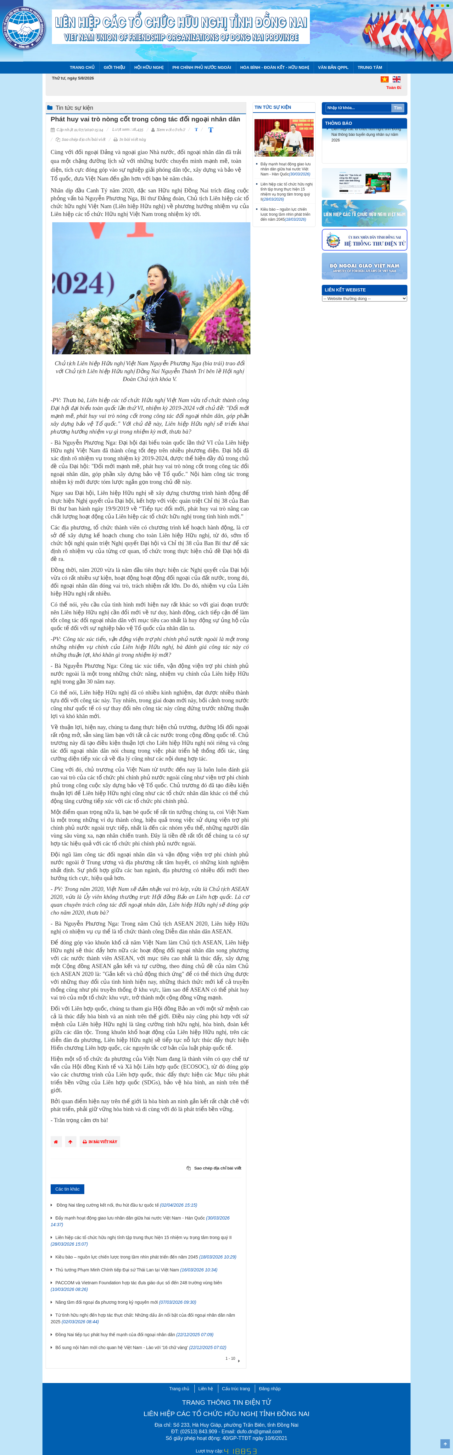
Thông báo (338, 123)
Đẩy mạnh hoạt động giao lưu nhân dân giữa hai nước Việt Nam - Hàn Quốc (285, 169)
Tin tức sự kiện (74, 108)
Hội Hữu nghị (148, 67)
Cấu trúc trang (236, 1388)
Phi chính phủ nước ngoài (201, 67)
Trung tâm (370, 67)
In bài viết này (130, 139)
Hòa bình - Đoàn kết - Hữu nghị (274, 67)
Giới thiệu (114, 67)
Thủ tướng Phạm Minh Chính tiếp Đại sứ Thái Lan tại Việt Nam (136, 1269)
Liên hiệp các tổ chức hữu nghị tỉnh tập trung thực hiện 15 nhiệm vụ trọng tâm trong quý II (286, 192)
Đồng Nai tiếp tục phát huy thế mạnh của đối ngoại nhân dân (134, 1334)
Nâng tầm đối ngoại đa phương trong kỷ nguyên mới (125, 1302)
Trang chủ (82, 67)
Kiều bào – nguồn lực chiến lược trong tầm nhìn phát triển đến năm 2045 (145, 1256)
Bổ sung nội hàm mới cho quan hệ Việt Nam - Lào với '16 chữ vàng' (140, 1347)
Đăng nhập (270, 1388)
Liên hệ (206, 1388)
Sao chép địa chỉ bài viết (81, 139)
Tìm (398, 107)
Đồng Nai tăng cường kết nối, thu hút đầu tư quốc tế (126, 1205)
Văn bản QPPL (333, 67)
